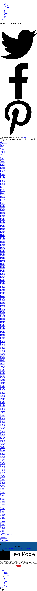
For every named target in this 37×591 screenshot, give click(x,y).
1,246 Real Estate (2, 217)
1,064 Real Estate (2, 178)
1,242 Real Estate (2, 215)
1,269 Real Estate (2, 227)
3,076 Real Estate (2, 431)
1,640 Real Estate (2, 294)
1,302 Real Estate (2, 237)
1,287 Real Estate (2, 231)
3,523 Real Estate (2, 457)
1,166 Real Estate (2, 198)
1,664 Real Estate (2, 299)
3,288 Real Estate (2, 448)
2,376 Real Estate (2, 383)
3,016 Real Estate (2, 428)
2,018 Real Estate (2, 346)
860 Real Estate (2, 501)
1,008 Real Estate (2, 164)
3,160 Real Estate (2, 437)
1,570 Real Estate (2, 282)
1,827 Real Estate (2, 320)
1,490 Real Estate (2, 270)
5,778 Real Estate (2, 477)
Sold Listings (2, 146)
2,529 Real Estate (2, 398)
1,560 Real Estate (2, 280)
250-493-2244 (3, 588)
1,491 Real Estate (2, 271)
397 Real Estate (2, 466)
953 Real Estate (2, 527)
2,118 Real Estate (2, 360)
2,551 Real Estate (2, 400)
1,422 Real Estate (2, 261)
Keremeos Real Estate (3, 538)
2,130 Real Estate (2, 362)
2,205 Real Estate (2, 367)
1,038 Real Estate (2, 169)
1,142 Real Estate (2, 193)
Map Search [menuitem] (5, 4)
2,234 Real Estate (2, 372)
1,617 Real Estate (2, 288)
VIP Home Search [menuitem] (6, 7)
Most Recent (2, 147)
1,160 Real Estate (2, 197)
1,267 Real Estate (2, 226)
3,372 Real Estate (2, 451)
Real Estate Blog (2, 145)
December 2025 (2, 151)
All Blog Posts (2, 142)
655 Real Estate (2, 482)
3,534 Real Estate (2, 458)
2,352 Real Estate (2, 380)
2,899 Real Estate (2, 420)
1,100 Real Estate (2, 184)
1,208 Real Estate (2, 206)
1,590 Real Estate (2, 284)
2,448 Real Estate (2, 390)
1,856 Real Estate (2, 324)
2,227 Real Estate (2, 370)
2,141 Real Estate (2, 363)
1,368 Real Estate (2, 251)
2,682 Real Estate (2, 409)
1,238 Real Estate (2, 214)
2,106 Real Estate (2, 358)
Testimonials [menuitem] (5, 18)
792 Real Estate (2, 490)
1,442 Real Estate (2, 265)
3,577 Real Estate (2, 459)
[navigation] (18, 579)
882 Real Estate (2, 508)
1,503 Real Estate (2, 272)
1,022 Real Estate (2, 167)
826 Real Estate (2, 494)
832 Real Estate (2, 496)
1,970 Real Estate (2, 336)
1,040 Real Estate (2, 170)
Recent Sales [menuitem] (5, 6)
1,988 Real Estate (2, 340)
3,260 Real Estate (2, 445)
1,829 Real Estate (2, 321)
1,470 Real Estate (2, 268)
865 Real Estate (2, 503)
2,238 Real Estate (2, 374)
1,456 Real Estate (2, 266)
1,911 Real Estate (2, 329)
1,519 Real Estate (2, 274)
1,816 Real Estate (2, 318)
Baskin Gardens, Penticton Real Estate (6, 534)
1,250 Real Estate (2, 220)
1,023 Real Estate (2, 168)
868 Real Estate (2, 504)
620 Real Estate (2, 479)
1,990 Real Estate (2, 341)
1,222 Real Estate (2, 210)
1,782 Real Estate (2, 314)
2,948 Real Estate (2, 425)
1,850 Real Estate (2, 323)
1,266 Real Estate (2, 225)
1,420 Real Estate (2, 260)
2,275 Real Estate (2, 376)
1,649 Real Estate (2, 295)
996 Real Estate (2, 532)
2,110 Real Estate (2, 359)
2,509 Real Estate (2, 395)
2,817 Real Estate (2, 415)
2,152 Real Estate (2, 364)
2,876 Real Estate (2, 418)
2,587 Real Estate (2, 405)
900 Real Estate (2, 513)
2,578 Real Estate (2, 403)
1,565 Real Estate (2, 281)
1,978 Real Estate (2, 339)
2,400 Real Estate (2, 387)
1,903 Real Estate (2, 328)
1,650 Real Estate (2, 296)
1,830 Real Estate (2, 322)
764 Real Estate (2, 488)
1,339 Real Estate (2, 243)
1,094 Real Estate (2, 181)
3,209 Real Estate (2, 441)
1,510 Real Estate (2, 273)
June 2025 (1, 156)
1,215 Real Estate (2, 207)
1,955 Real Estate (2, 335)
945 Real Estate (2, 525)
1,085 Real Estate (2, 179)
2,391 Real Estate (2, 385)
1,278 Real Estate (2, 228)
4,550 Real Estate (2, 471)
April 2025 (1, 157)
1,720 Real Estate (2, 305)
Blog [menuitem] (4, 17)
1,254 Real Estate (2, 221)
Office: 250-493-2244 (4, 548)
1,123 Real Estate (2, 188)
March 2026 (2, 149)
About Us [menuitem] (5, 16)
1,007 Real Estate (2, 163)
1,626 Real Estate (2, 291)
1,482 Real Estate (2, 269)
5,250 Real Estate (2, 475)
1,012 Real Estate (2, 165)
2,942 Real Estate (2, 424)
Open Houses (2, 144)
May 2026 (1, 148)
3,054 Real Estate (2, 430)
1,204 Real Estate (2, 205)
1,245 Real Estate (2, 216)
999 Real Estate (2, 533)
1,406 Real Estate (2, 258)
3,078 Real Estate (2, 432)
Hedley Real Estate (3, 536)
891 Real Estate (2, 512)
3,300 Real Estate (2, 449)
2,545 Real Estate (2, 399)
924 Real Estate (2, 517)
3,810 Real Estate (2, 462)
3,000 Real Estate (2, 426)
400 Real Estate (2, 473)
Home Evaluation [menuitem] (6, 13)
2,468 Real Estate (2, 392)
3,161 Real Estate (2, 438)
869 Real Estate (2, 505)
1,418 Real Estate (2, 259)
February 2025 (2, 159)
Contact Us (1, 19)
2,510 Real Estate (2, 396)
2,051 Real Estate (2, 351)
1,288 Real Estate (2, 232)
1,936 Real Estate (2, 332)
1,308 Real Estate (2, 239)
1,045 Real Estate (2, 172)
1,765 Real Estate (2, 311)
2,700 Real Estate (2, 410)
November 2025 (2, 152)
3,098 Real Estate (2, 434)
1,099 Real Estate (2, 183)
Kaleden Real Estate (3, 537)
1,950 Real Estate (2, 334)
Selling (3, 580)
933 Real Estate (2, 520)
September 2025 (2, 153)
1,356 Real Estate (2, 247)
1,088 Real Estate (2, 180)
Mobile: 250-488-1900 (12, 548)
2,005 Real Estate (2, 345)
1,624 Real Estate (2, 289)
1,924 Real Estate (2, 330)
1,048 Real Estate (2, 173)
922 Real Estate (2, 516)
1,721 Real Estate (2, 306)
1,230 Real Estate (2, 212)
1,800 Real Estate (2, 316)
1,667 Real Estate (2, 300)
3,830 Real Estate (2, 463)
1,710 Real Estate (2, 303)
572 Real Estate (2, 478)
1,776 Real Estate (2, 313)
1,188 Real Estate (2, 202)
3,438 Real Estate (2, 455)
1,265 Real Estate (2, 224)
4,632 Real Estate (2, 472)
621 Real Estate (2, 480)
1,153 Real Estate (2, 195)
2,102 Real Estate (2, 356)
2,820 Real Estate (2, 416)
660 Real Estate (2, 483)
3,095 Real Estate (2, 433)
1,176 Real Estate (2, 200)
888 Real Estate (2, 511)
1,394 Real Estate (2, 256)
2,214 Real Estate (2, 368)
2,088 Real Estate (2, 354)
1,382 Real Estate (2, 253)
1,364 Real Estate (2, 250)
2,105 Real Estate (2, 357)
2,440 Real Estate (2, 389)
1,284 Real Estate (2, 230)
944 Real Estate (2, 524)
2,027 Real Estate (2, 348)
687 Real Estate (2, 485)
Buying (3, 8)
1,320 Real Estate (2, 241)
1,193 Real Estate (2, 203)
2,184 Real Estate (2, 365)
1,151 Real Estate (2, 194)
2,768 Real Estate (2, 413)
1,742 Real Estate (2, 308)
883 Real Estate (2, 509)
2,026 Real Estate (2, 347)
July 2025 (1, 155)
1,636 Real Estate (2, 292)
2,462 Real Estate (2, 391)
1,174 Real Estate (2, 199)
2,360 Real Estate (2, 381)
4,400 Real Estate (2, 469)
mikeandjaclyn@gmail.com (28, 548)
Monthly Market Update (3, 143)
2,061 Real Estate (2, 353)
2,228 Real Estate (2, 371)
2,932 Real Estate (2, 423)
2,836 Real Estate (2, 417)
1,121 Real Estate (2, 187)
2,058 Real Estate (2, 352)
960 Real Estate (2, 528)
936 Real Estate (2, 522)
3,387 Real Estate (2, 452)
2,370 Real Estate (2, 382)
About (3, 15)
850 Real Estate (2, 499)
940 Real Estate (2, 523)
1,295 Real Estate (2, 234)
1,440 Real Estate (2, 264)
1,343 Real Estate (2, 245)
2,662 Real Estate (2, 407)
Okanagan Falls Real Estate (4, 540)
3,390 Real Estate (2, 453)
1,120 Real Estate (2, 186)
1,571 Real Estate (2, 283)
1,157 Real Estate (2, 196)
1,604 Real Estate (2, 286)
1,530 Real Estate (2, 275)
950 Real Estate (2, 526)
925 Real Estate (2, 518)
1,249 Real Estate (2, 219)
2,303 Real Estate (2, 379)
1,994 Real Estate (2, 343)
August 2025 (2, 154)
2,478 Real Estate (2, 393)
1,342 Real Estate (2, 244)
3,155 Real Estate (2, 436)
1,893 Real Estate (2, 327)
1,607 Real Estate (2, 287)
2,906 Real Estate (2, 421)
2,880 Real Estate (2, 419)
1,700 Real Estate (2, 301)
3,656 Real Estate (2, 461)
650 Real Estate (2, 481)
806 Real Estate (2, 492)
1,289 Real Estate (2, 233)
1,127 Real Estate (2, 190)
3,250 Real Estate (2, 444)
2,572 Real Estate (2, 402)
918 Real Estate (2, 515)
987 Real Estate (2, 531)
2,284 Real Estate (2, 377)
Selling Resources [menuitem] (6, 12)
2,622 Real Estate (2, 406)
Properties (3, 2)
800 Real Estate (2, 491)
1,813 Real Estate (2, 317)
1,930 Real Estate (2, 331)
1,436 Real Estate (2, 263)
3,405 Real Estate (2, 454)
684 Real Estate (2, 484)
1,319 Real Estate (2, 240)
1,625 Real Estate (2, 290)
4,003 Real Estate (2, 467)
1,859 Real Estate (2, 325)
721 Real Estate (2, 486)
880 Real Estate (2, 507)
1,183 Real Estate (2, 201)
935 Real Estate (2, 521)
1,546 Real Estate (2, 277)
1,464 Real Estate (2, 267)
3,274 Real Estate (2, 447)
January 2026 (2, 150)
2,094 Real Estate (2, 355)
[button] (1, 19)
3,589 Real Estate (2, 460)
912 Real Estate (2, 514)
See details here (24, 137)
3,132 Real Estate (2, 435)
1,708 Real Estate (2, 302)
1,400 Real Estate (2, 257)
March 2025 (2, 158)
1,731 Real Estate (2, 307)
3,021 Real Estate (2, 429)
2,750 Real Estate (2, 411)
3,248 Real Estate (2, 443)
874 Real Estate (2, 506)
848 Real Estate (2, 498)
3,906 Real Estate (2, 465)
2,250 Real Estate (2, 375)
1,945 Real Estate (2, 333)
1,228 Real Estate (2, 211)
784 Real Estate (2, 489)
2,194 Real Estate (2, 366)
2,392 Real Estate (2, 386)
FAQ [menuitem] (4, 11)
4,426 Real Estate (2, 470)
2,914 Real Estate (2, 422)
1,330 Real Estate (2, 242)
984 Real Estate (2, 529)
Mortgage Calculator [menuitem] (6, 9)
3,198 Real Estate (2, 440)
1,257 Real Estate (2, 223)
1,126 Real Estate (2, 189)
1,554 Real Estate (2, 279)
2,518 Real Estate (2, 397)
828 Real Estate (2, 495)
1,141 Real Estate (2, 192)
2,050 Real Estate (2, 350)
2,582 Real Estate (2, 404)
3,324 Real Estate (2, 450)
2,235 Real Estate (2, 373)
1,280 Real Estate (2, 229)
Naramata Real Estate (3, 539)
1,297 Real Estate (2, 236)
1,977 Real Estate (2, 338)
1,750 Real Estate (2, 310)
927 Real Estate (2, 519)
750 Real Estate (2, 487)
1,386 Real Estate (2, 254)
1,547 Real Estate (2, 278)
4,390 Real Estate (2, 468)
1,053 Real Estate (2, 174)
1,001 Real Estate (2, 162)
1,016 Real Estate (2, 166)
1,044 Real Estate (2, 171)
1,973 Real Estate (2, 337)
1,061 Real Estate (2, 177)
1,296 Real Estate (2, 235)
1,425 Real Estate (2, 262)
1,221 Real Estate (2, 209)
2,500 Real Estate (2, 394)
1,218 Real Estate (2, 208)
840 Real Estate (2, 497)
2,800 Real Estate (2, 414)
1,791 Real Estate (2, 315)
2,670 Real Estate (2, 408)
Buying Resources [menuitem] (6, 577)
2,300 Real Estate (2, 378)
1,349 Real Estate (2, 246)
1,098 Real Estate (2, 182)
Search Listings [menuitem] (6, 5)
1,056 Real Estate (2, 176)
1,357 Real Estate (2, 248)
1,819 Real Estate (2, 319)
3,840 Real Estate (2, 464)
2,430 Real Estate (2, 388)
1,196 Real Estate (2, 204)
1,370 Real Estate (2, 252)
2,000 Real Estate (2, 344)
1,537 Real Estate (2, 276)
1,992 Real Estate (2, 342)
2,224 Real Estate (2, 369)
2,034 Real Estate (2, 349)
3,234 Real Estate (2, 442)
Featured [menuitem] (5, 3)
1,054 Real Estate (2, 175)
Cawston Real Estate (3, 535)
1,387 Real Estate (2, 255)
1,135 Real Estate (2, 191)
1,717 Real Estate (2, 304)
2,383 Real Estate (2, 384)
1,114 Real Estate (2, 185)
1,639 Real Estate (2, 293)
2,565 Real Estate (2, 401)
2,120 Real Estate (2, 361)
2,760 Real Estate (2, 412)
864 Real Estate (2, 502)
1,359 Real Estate (2, 249)
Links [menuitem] (4, 10)
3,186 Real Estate (2, 439)
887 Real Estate (2, 510)
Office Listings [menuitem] (6, 574)
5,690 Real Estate (2, 476)
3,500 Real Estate (2, 456)
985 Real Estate (2, 530)
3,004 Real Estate (2, 427)
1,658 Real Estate (2, 298)
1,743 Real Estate (2, 309)
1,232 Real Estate (2, 213)
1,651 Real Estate (2, 297)
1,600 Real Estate (2, 285)
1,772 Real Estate (2, 312)
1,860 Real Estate (2, 326)
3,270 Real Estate (2, 446)
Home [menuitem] (3, 570)
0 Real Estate (2, 161)
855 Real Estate (2, 500)
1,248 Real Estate (2, 218)
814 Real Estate (2, 493)
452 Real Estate (2, 474)
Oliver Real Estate (3, 541)
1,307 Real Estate (2, 238)
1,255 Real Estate (2, 222)
